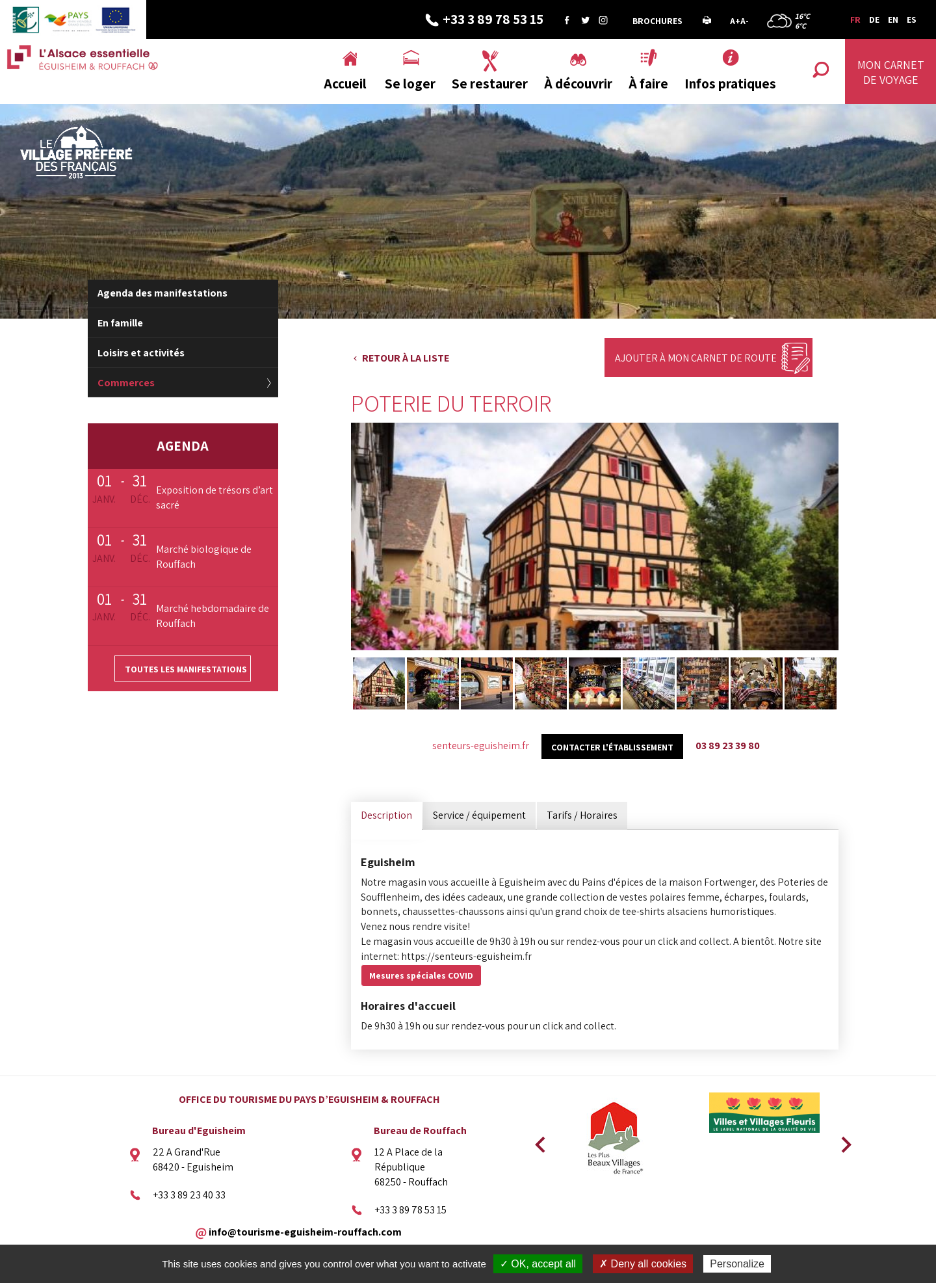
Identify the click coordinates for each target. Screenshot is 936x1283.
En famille (120, 323)
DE (874, 19)
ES (911, 19)
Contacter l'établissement (612, 747)
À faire (648, 83)
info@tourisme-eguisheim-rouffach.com (305, 1231)
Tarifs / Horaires (582, 815)
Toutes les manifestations (186, 669)
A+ (735, 21)
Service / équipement (479, 815)
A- (744, 21)
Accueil (345, 83)
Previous (538, 1140)
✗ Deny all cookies (642, 1263)
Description (386, 815)
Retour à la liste (405, 358)
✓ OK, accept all (538, 1263)
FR (855, 19)
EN (893, 19)
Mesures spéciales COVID (421, 975)
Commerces (126, 383)
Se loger (410, 83)
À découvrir (578, 83)
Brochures (657, 21)
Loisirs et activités (141, 353)
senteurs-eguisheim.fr (480, 745)
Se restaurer (490, 83)
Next (841, 1140)
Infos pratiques (730, 83)
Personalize (737, 1263)
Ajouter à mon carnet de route (696, 358)
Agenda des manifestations (163, 293)
